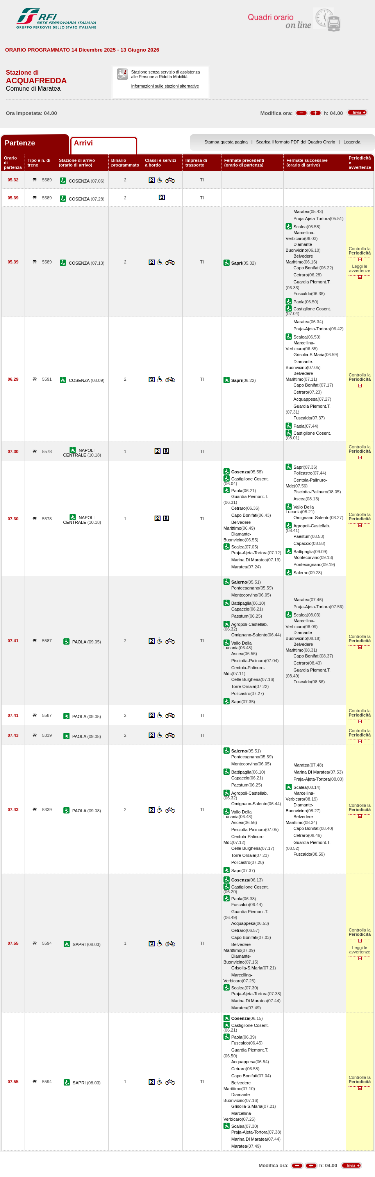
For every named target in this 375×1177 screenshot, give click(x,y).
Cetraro (300, 274)
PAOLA (80, 642)
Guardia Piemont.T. (311, 281)
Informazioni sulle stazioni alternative (165, 86)
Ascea (299, 498)
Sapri (298, 467)
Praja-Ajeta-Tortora (311, 218)
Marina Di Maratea (249, 559)
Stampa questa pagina (226, 142)
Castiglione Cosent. (312, 308)
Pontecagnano (307, 564)
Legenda (352, 142)
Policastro (302, 473)
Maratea (301, 211)
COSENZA (80, 181)
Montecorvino (306, 557)
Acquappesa (305, 399)
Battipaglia (303, 551)
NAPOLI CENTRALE (79, 452)
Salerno (300, 572)
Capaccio (302, 543)
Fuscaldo (302, 293)
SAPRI (80, 944)
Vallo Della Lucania (300, 509)
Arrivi (83, 143)
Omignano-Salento (311, 517)
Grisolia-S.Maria (308, 354)
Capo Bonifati (306, 267)
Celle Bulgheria (246, 679)
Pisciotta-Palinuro (310, 491)
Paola (298, 301)
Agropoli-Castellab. (311, 525)
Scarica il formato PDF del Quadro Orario (296, 142)
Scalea (300, 226)
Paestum (302, 536)
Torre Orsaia (243, 686)
